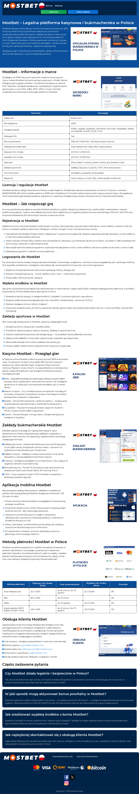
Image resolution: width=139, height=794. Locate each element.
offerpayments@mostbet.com (37, 649)
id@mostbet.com (38, 653)
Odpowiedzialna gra (63, 757)
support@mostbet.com (31, 645)
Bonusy (49, 6)
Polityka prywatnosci (87, 757)
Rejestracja (61, 12)
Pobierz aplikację (76, 12)
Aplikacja (58, 6)
